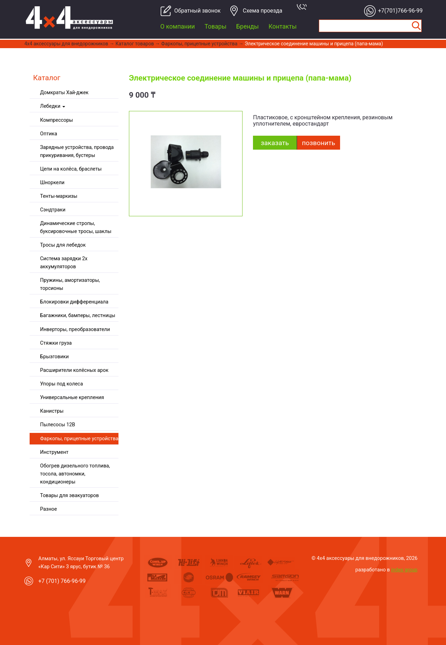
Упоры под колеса (61, 384)
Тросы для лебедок (63, 245)
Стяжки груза (56, 343)
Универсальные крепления (72, 397)
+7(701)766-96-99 (398, 10)
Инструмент (54, 452)
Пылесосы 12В (57, 425)
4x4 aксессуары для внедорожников (66, 43)
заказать (275, 143)
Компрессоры (56, 120)
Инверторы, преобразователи (75, 329)
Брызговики (54, 357)
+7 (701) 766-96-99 (62, 581)
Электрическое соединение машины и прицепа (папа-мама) (314, 43)
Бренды (247, 26)
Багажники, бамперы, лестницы (77, 315)
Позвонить (318, 143)
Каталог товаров (135, 43)
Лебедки (52, 106)
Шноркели (52, 183)
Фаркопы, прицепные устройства (199, 43)
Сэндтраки (53, 210)
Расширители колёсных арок (74, 370)
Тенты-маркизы (58, 196)
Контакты (283, 26)
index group (404, 570)
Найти (416, 26)
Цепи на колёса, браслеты (71, 169)
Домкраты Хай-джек (64, 93)
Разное (48, 509)
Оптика (48, 134)
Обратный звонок (194, 10)
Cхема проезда (263, 10)
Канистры (51, 411)
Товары (215, 26)
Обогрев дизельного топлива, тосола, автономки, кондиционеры (75, 474)
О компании (177, 26)
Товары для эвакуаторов (69, 495)
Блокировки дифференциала (74, 302)
